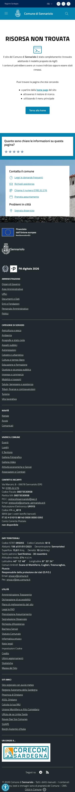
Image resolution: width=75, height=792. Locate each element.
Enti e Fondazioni (10, 304)
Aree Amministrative (12, 289)
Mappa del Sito (9, 668)
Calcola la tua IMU (11, 704)
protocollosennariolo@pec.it (22, 499)
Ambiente (7, 335)
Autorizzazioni (9, 350)
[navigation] (6, 13)
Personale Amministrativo (15, 308)
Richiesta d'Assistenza (13, 624)
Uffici (4, 294)
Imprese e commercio (13, 374)
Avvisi (5, 420)
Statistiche (7, 663)
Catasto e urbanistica (12, 355)
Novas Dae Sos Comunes (14, 719)
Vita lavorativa (9, 399)
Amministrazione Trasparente (17, 594)
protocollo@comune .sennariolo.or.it (27, 503)
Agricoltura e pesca (11, 330)
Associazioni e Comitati (13, 472)
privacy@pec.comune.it (18, 579)
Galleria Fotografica (12, 457)
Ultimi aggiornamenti (12, 658)
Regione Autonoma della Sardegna (19, 690)
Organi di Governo (11, 284)
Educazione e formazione (14, 364)
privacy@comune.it (18, 576)
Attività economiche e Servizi (17, 467)
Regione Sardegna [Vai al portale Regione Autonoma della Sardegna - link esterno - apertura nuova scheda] (11, 3)
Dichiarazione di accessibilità (16, 599)
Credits (5, 653)
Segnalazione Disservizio (14, 619)
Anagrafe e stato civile (13, 340)
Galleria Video (9, 462)
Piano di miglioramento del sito (17, 604)
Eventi (5, 442)
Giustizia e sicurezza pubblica (16, 369)
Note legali (7, 643)
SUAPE (5, 724)
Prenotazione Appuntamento (17, 614)
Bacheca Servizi (10, 629)
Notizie (5, 416)
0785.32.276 (12, 488)
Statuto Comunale (11, 634)
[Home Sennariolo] (32, 13)
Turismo (6, 394)
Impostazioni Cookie (12, 648)
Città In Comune (33, 789)
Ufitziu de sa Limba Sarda (15, 714)
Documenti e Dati (11, 299)
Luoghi (5, 447)
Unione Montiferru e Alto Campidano (20, 709)
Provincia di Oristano (12, 694)
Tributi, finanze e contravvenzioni (18, 389)
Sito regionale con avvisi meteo (18, 685)
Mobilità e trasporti (11, 379)
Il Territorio (7, 452)
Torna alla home (37, 110)
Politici (5, 313)
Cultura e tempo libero (13, 360)
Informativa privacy (12, 638)
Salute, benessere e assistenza (17, 384)
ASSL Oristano (9, 699)
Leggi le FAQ (8, 609)
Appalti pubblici (9, 345)
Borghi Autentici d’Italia (14, 729)
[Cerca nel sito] (66, 13)
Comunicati (7, 425)
